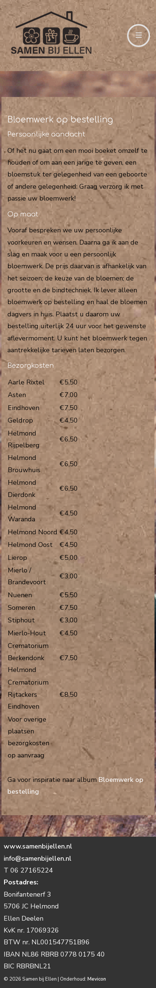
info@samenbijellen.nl (38, 858)
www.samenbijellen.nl (39, 846)
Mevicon (96, 979)
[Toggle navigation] (138, 35)
